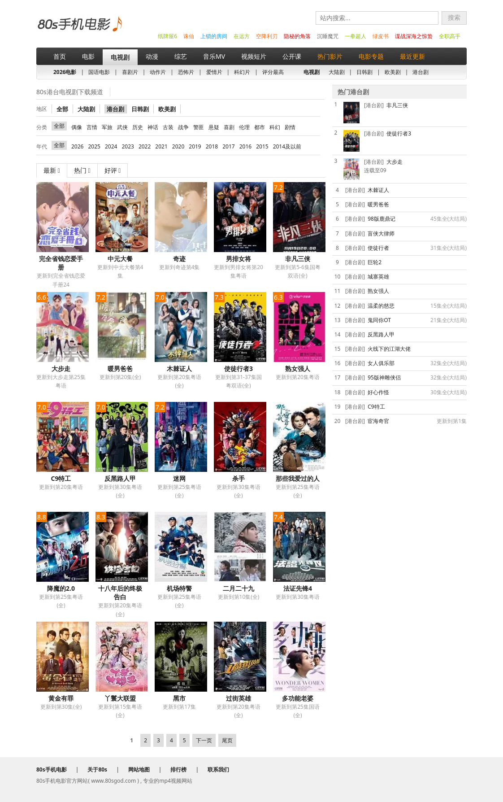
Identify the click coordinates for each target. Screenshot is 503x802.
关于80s (97, 769)
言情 (92, 127)
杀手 (238, 478)
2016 (245, 146)
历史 (137, 127)
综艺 (180, 56)
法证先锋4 (297, 588)
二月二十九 (238, 588)
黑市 (179, 698)
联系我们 (218, 769)
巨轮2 (375, 262)
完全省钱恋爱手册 (61, 262)
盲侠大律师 (381, 233)
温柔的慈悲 (381, 305)
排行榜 (178, 769)
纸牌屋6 (167, 36)
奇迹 (179, 258)
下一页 (204, 740)
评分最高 (273, 72)
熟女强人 (297, 368)
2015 (262, 146)
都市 (259, 127)
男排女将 (238, 258)
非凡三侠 (297, 258)
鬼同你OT (379, 320)
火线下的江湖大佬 (389, 349)
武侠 (122, 127)
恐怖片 (186, 72)
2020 (178, 146)
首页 (59, 56)
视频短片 (253, 56)
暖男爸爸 (120, 368)
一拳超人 (355, 36)
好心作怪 (378, 392)
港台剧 (420, 72)
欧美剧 (393, 72)
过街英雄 (238, 698)
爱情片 (214, 72)
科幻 (274, 127)
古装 (168, 127)
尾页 (227, 740)
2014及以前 (287, 146)
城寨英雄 (378, 276)
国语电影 (99, 72)
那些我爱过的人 (298, 478)
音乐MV (214, 56)
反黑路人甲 (120, 478)
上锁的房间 (213, 36)
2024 (111, 146)
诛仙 (188, 36)
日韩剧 (364, 72)
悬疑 (213, 127)
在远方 (242, 36)
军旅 (107, 127)
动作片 (158, 72)
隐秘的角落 (297, 36)
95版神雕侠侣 (384, 377)
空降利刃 (267, 36)
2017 (228, 146)
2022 (145, 146)
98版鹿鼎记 (381, 218)
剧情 (290, 127)
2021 (161, 146)
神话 (152, 127)
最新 (51, 170)
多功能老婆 (297, 698)
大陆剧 (337, 72)
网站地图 (139, 769)
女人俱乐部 (381, 363)
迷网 (179, 478)
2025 (94, 146)
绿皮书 (381, 36)
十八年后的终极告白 (120, 592)
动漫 (152, 56)
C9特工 (61, 478)
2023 (127, 146)
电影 (88, 56)
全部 (62, 109)
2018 (212, 146)
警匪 (198, 127)
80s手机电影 (79, 31)
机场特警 (179, 588)
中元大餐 (120, 258)
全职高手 (449, 36)
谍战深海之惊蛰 (414, 36)
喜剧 (229, 127)
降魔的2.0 (61, 588)
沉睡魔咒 (327, 36)
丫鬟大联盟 (120, 698)
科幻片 (242, 72)
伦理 (244, 127)
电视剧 (120, 57)
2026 (77, 146)
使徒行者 (378, 248)
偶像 (76, 127)
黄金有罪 (61, 698)
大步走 (61, 368)
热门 (82, 170)
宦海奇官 (378, 421)
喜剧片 (130, 72)
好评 (112, 170)
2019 (195, 146)
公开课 (291, 56)
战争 (183, 127)
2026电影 (64, 72)
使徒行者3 (238, 368)
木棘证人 (179, 368)
